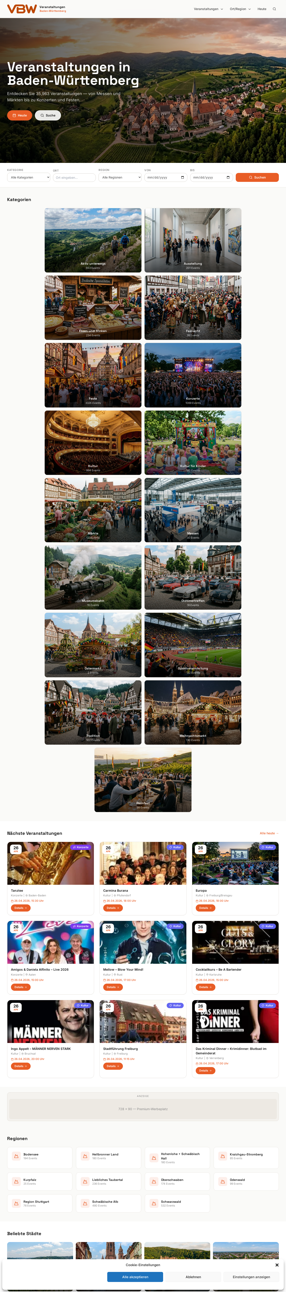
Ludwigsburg (16, 1207)
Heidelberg (15, 1188)
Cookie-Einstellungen (231, 1207)
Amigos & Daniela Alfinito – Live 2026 (40, 595)
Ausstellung (85, 1182)
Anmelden (180, 1067)
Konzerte (80, 473)
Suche (47, 115)
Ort (56, 170)
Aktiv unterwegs (89, 1176)
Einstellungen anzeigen (251, 1277)
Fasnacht (83, 1195)
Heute (262, 9)
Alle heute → (269, 459)
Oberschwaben (158, 1213)
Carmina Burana (115, 516)
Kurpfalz (153, 1201)
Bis (192, 170)
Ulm (10, 1220)
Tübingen (14, 1213)
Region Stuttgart (159, 1226)
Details (21, 534)
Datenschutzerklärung (232, 1195)
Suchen (257, 177)
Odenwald (154, 1220)
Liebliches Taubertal (161, 1207)
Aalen (30, 600)
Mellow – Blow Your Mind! (123, 595)
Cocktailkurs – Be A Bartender (219, 595)
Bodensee (154, 1176)
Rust (118, 600)
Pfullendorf (122, 521)
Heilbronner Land (159, 1182)
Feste (81, 1201)
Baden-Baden (35, 521)
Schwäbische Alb (159, 1232)
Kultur (175, 473)
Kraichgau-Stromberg (162, 1195)
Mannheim (14, 1201)
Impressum (224, 1188)
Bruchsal (28, 679)
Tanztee (17, 516)
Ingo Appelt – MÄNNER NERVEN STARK (41, 674)
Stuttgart (13, 1176)
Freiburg (121, 679)
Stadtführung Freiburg (120, 674)
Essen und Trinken (90, 1188)
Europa (201, 516)
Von (147, 170)
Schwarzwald (156, 1238)
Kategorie (15, 170)
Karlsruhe (214, 600)
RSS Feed (223, 1201)
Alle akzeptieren (135, 1277)
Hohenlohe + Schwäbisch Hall (168, 1188)
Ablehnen (193, 1277)
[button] (277, 1265)
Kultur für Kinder (89, 1220)
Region (104, 170)
